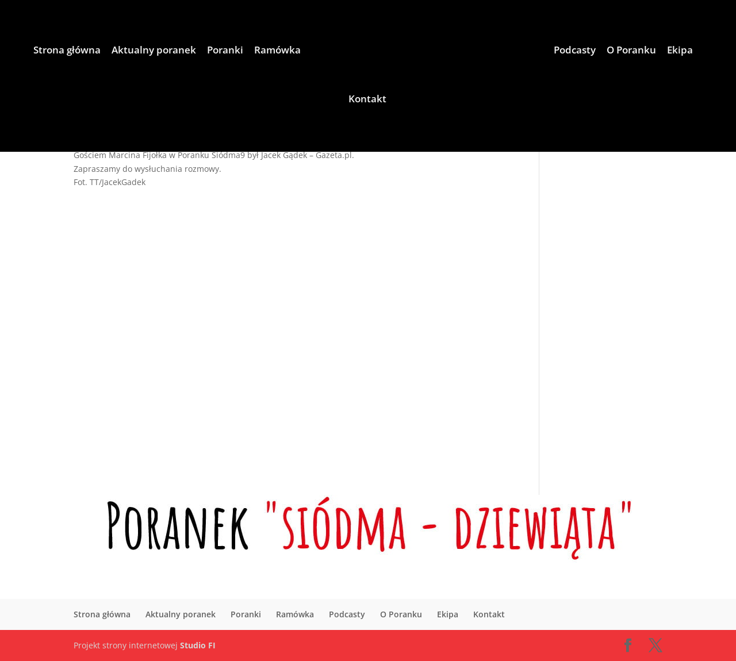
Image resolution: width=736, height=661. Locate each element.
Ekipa (680, 51)
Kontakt (367, 100)
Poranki (225, 51)
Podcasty (575, 51)
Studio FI (198, 645)
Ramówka (277, 51)
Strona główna (67, 51)
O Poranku (631, 51)
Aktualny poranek (154, 51)
